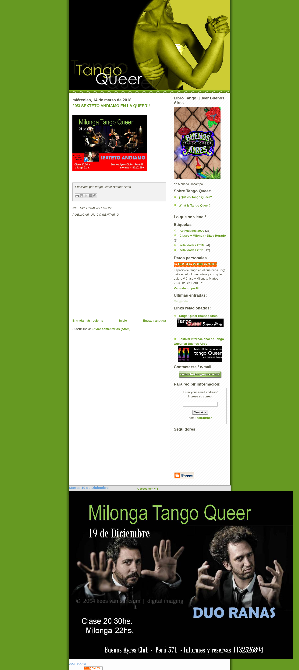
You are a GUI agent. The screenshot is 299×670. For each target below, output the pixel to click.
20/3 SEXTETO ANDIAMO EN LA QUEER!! (111, 106)
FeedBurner (203, 418)
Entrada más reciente (87, 320)
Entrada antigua (154, 320)
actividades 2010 (192, 245)
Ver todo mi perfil (186, 288)
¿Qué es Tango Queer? (195, 197)
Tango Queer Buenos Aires (197, 264)
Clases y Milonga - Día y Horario (203, 235)
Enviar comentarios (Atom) (111, 329)
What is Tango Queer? (195, 205)
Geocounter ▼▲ (148, 488)
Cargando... (182, 301)
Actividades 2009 (192, 230)
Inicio (123, 320)
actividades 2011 (192, 250)
